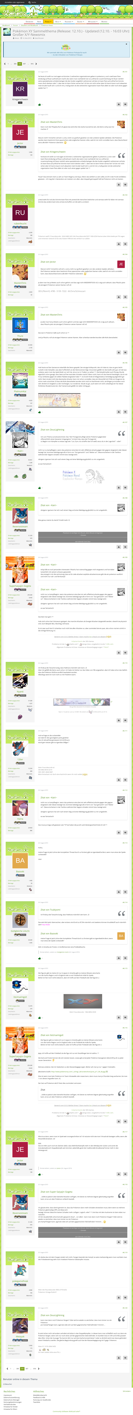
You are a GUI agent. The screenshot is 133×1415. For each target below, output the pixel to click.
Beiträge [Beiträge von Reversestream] (10, 538)
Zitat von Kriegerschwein (53, 151)
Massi (17, 38)
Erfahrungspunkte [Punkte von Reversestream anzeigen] (14, 535)
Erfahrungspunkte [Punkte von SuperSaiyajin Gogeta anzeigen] (14, 595)
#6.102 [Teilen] (125, 114)
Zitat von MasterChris (51, 121)
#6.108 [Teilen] (125, 498)
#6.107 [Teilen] (125, 422)
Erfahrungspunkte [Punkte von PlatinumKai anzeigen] (14, 400)
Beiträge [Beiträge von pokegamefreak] (10, 1293)
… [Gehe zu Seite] (11, 64)
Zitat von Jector (48, 261)
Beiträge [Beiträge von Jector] (10, 155)
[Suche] (32, 2)
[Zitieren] (125, 104)
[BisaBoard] (66, 12)
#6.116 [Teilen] (125, 1028)
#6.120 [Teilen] (125, 1308)
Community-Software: (66, 1411)
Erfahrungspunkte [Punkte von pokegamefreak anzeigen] (14, 1290)
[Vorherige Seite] (5, 64)
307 (24, 64)
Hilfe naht (109, 644)
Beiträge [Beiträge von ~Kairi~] (10, 462)
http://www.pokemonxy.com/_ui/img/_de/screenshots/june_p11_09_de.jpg (78, 1072)
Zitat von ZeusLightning (52, 429)
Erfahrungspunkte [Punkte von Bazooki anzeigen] (14, 880)
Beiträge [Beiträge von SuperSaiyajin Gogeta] (10, 598)
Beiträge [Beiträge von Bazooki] (10, 883)
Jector (59, 1168)
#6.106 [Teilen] (125, 363)
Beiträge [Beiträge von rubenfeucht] (10, 235)
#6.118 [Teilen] (125, 1184)
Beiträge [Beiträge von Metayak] (10, 1348)
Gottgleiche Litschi (63, 952)
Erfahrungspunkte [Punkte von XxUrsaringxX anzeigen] (14, 1006)
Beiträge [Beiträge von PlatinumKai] (10, 403)
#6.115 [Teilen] (125, 968)
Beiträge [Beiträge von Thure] (10, 348)
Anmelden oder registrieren (14, 2)
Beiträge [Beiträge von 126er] (10, 771)
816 (32, 64)
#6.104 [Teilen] (125, 254)
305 (15, 64)
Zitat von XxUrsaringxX (52, 1035)
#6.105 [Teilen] (125, 307)
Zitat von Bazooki (49, 933)
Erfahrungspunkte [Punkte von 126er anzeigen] (14, 768)
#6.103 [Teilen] (125, 195)
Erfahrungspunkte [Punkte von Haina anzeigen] (14, 828)
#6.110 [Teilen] (125, 663)
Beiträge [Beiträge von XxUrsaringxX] (10, 1009)
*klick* (106, 647)
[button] (126, 44)
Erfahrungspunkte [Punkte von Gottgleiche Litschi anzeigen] (14, 940)
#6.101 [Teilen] (125, 72)
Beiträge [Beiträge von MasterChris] (10, 295)
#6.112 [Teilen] (125, 790)
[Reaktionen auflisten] (41, 104)
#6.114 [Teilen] (125, 902)
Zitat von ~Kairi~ (49, 505)
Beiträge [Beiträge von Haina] (10, 830)
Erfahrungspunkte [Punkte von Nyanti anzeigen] (14, 701)
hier (90, 637)
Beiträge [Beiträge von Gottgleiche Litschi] (10, 943)
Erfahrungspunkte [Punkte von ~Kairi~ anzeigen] (14, 460)
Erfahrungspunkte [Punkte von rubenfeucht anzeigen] (14, 232)
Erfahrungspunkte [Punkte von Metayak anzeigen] (14, 1345)
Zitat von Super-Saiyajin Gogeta (56, 1191)
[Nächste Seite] (36, 64)
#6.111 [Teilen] (125, 731)
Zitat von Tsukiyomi (50, 909)
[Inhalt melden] (119, 104)
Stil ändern (127, 1391)
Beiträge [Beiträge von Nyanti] (10, 703)
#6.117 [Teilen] (125, 1132)
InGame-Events (77, 641)
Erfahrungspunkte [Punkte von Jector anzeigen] (14, 152)
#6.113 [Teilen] (125, 843)
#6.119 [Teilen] (125, 1252)
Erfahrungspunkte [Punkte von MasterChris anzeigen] (14, 292)
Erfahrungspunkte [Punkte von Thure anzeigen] (14, 345)
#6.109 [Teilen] (125, 557)
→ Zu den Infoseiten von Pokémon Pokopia (66, 55)
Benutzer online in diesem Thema (20, 1379)
